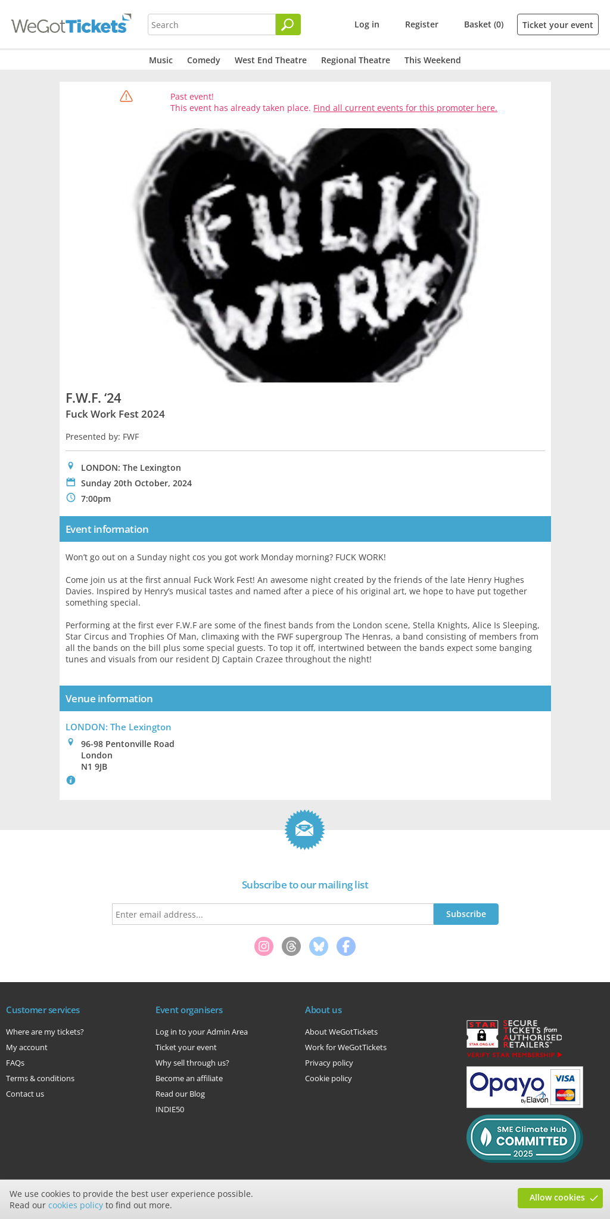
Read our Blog (180, 1093)
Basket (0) (483, 24)
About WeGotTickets (341, 1031)
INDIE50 (169, 1109)
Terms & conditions (40, 1078)
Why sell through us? (192, 1062)
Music (161, 60)
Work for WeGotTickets (346, 1047)
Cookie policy (328, 1078)
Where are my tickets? (45, 1031)
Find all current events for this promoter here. (405, 107)
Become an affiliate (189, 1078)
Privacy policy (329, 1062)
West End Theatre (271, 60)
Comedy (203, 60)
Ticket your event (557, 24)
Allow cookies (557, 1197)
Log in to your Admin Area (201, 1031)
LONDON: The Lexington (119, 727)
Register (421, 24)
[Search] (288, 24)
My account (27, 1047)
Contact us (25, 1093)
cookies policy (75, 1205)
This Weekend (432, 60)
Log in (366, 24)
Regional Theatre (355, 60)
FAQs (15, 1062)
